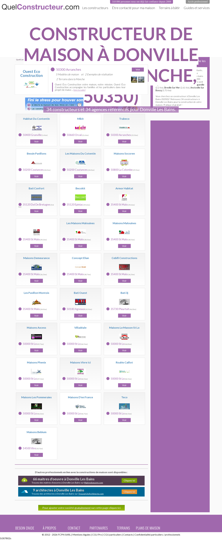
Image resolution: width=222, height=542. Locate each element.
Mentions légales (81, 534)
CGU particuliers (112, 534)
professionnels (172, 534)
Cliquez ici (129, 480)
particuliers (157, 534)
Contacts (128, 534)
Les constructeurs (95, 8)
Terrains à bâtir (169, 8)
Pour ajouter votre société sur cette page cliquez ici (81, 507)
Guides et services (197, 8)
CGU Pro (97, 534)
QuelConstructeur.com (40, 7)
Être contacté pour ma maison (133, 8)
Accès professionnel (198, 1)
